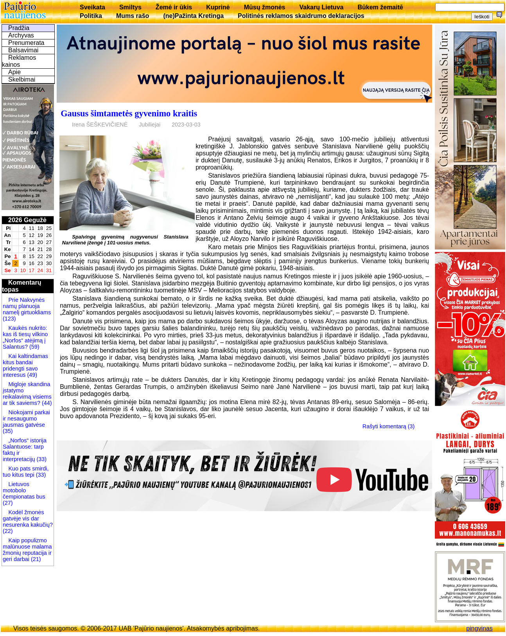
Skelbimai (21, 79)
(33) (41, 459)
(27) (8, 503)
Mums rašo (132, 15)
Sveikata (92, 7)
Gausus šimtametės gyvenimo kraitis (129, 113)
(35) (8, 431)
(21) (35, 559)
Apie (14, 72)
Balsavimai (23, 50)
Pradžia (18, 28)
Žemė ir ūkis (174, 7)
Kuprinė (218, 7)
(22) (8, 531)
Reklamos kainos (19, 61)
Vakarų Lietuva (321, 7)
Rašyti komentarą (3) (388, 426)
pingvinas (479, 628)
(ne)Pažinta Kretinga (193, 15)
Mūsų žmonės (264, 7)
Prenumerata (26, 42)
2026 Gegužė (27, 220)
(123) (9, 318)
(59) (33, 347)
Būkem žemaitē (380, 7)
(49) (31, 375)
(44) (46, 403)
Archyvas (21, 35)
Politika (91, 15)
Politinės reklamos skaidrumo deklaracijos (301, 15)
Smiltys (130, 7)
